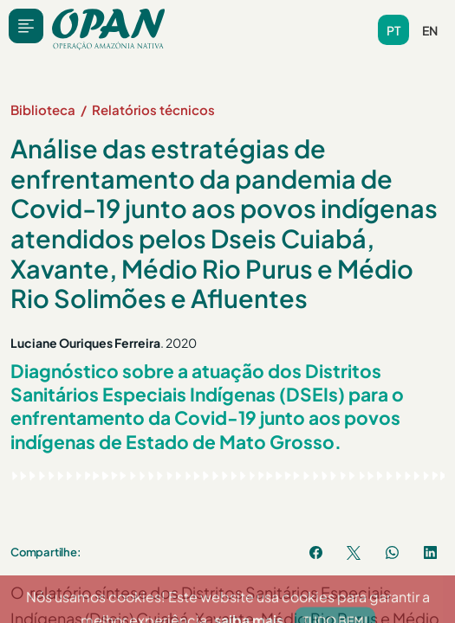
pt (393, 30)
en (430, 30)
